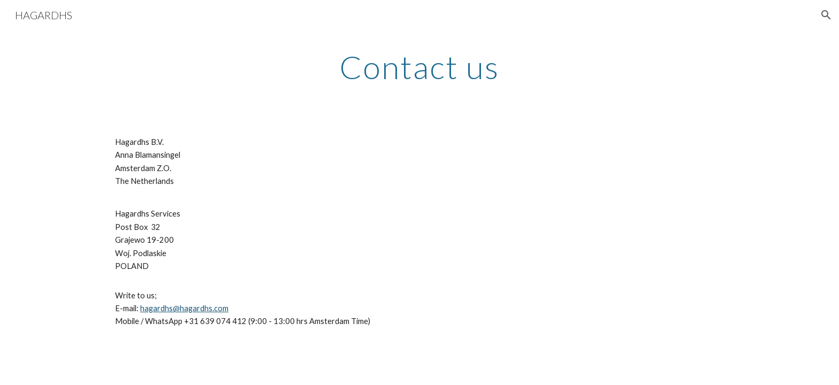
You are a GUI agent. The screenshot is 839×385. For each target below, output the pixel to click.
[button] (826, 15)
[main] (419, 67)
